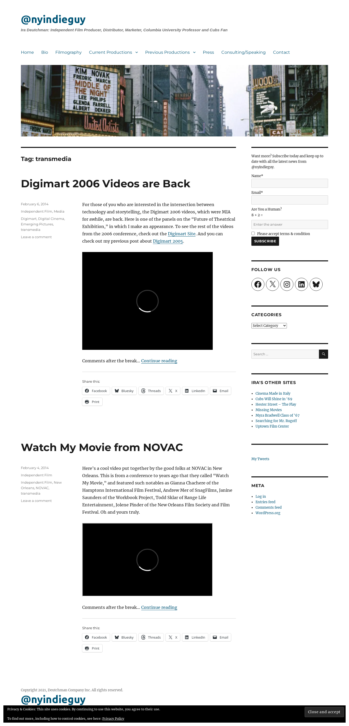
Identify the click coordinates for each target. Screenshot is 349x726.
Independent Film (36, 211)
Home (27, 52)
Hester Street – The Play (276, 404)
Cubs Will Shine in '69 (274, 399)
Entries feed (265, 502)
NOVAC (42, 488)
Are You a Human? (289, 217)
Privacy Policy (113, 719)
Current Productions (110, 52)
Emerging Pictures (37, 224)
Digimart (29, 219)
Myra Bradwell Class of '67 (278, 415)
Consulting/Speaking (243, 52)
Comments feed (269, 507)
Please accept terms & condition (280, 234)
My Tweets (260, 459)
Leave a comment (36, 237)
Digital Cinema (51, 219)
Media (59, 211)
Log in (261, 496)
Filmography (68, 52)
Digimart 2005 (168, 241)
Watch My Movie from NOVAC (102, 447)
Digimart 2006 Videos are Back (105, 183)
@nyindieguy (53, 19)
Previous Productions (167, 52)
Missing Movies (269, 410)
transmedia (30, 229)
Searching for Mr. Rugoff (276, 421)
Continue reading (159, 360)
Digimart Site (182, 233)
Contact (281, 52)
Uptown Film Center (272, 426)
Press (208, 52)
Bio (44, 52)
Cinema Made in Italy (273, 393)
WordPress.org (268, 513)
